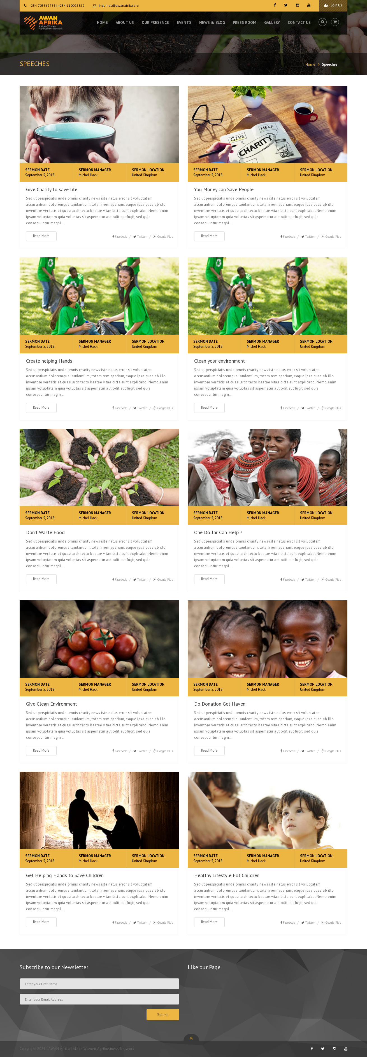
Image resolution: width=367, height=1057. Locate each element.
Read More (41, 236)
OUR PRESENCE (155, 22)
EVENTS (184, 22)
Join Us (333, 5)
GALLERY (272, 22)
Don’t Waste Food (45, 532)
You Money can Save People (224, 189)
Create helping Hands (49, 361)
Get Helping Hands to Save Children (65, 875)
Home (310, 64)
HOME (102, 22)
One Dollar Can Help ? (218, 532)
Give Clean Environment (51, 704)
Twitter (142, 237)
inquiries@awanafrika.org (119, 5)
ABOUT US (125, 22)
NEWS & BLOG (212, 22)
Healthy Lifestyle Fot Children (226, 875)
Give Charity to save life (51, 189)
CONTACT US (299, 22)
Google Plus (165, 237)
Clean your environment (219, 361)
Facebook (121, 237)
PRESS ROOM (244, 22)
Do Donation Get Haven (219, 704)
